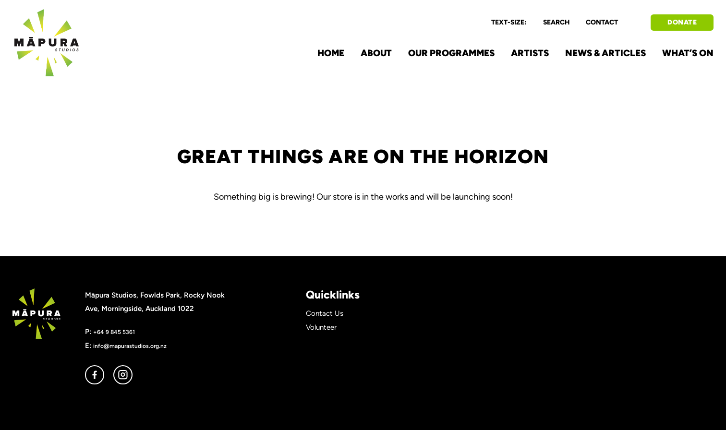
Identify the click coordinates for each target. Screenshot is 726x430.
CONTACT (602, 22)
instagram (123, 374)
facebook (94, 374)
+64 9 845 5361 (114, 331)
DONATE (682, 22)
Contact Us (324, 313)
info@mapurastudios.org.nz (130, 345)
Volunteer (321, 327)
